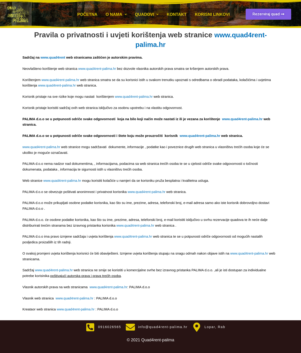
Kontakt (177, 14)
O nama (116, 14)
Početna (87, 14)
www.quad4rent (53, 57)
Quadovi (147, 14)
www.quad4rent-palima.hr (98, 69)
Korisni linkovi (212, 14)
